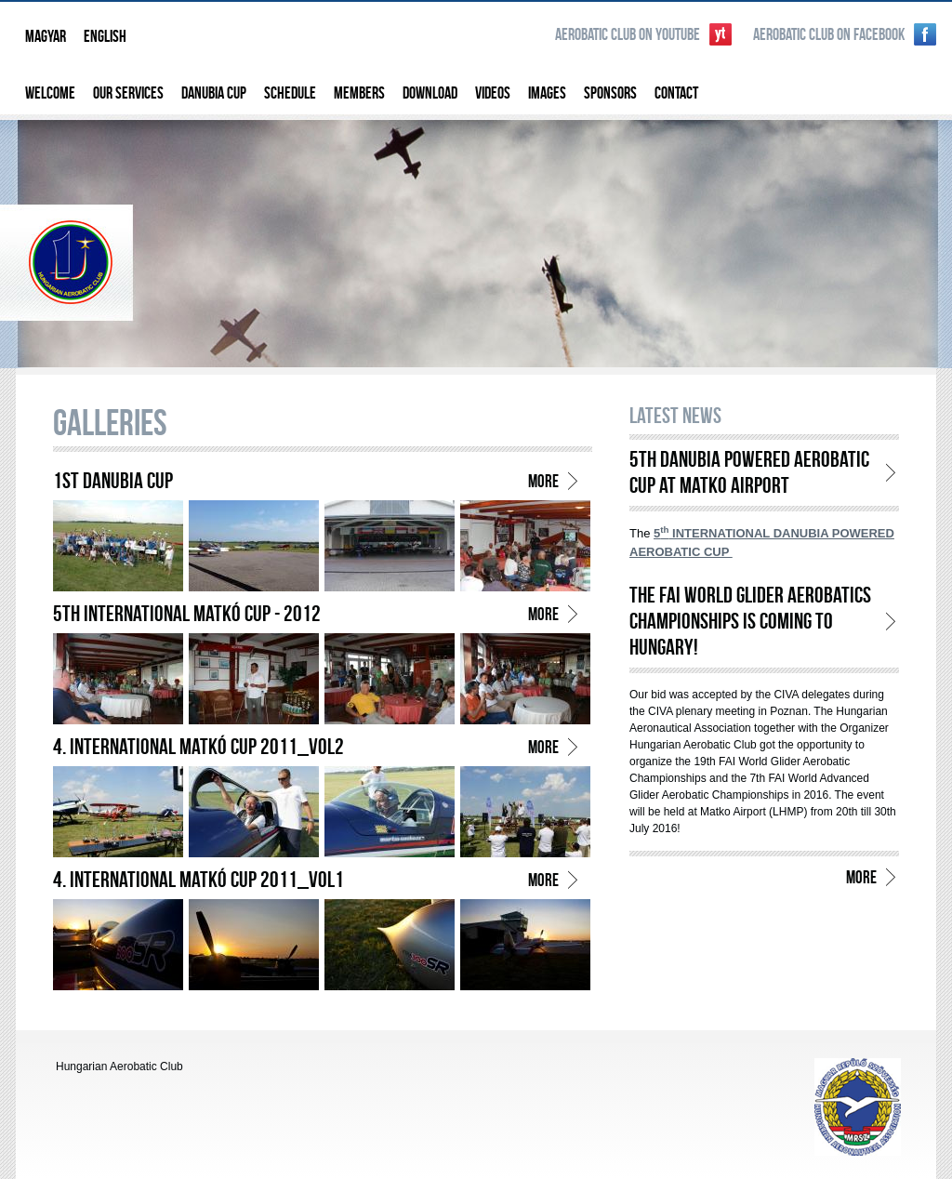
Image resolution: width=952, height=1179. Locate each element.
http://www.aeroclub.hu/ (857, 1107)
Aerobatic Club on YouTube (627, 34)
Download (430, 92)
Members (359, 92)
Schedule (290, 92)
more (543, 480)
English (105, 36)
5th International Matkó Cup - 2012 (187, 613)
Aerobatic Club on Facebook (829, 34)
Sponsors (610, 92)
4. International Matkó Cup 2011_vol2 (198, 746)
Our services (128, 92)
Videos (492, 92)
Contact (676, 92)
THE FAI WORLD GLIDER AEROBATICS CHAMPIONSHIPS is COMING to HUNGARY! (750, 620)
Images (547, 92)
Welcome (50, 92)
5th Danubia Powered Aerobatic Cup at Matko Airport (749, 472)
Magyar (45, 36)
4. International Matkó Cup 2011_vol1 (198, 879)
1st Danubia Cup (113, 480)
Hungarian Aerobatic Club (476, 241)
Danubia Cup (213, 92)
